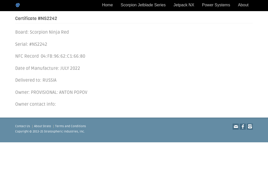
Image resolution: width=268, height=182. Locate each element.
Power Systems (216, 5)
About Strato (42, 126)
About (243, 5)
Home (107, 5)
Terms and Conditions (70, 126)
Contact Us (22, 126)
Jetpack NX (183, 5)
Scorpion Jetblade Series (143, 5)
